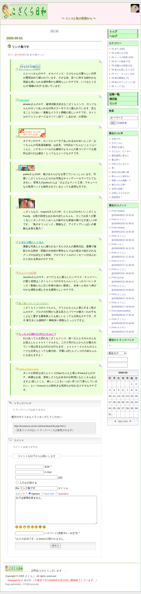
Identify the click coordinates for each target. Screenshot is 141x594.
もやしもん (117, 143)
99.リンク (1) (118, 86)
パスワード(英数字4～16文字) (62, 533)
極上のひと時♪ (119, 184)
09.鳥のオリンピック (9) (123, 82)
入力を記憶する (28, 482)
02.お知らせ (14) (120, 53)
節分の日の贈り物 (120, 172)
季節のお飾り (118, 147)
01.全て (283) (118, 49)
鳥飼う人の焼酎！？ (121, 180)
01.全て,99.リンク (35, 54)
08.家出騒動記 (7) (120, 78)
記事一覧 (114, 94)
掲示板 (113, 98)
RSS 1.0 (116, 359)
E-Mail (48, 472)
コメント (21, 493)
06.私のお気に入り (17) (123, 69)
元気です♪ (116, 139)
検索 (111, 111)
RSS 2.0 (116, 365)
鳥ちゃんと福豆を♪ (121, 176)
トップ (113, 31)
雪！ (114, 168)
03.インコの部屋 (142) (122, 57)
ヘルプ (113, 36)
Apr (120, 421)
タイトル (63, 488)
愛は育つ (116, 159)
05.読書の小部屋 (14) (122, 65)
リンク (113, 103)
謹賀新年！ (117, 197)
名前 (48, 466)
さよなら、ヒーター (121, 151)
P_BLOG (26, 580)
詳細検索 (122, 123)
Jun (126, 421)
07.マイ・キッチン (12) (123, 74)
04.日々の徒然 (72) (121, 61)
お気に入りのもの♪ (121, 193)
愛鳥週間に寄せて (120, 155)
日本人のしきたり (120, 164)
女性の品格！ (118, 188)
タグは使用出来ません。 (56, 510)
